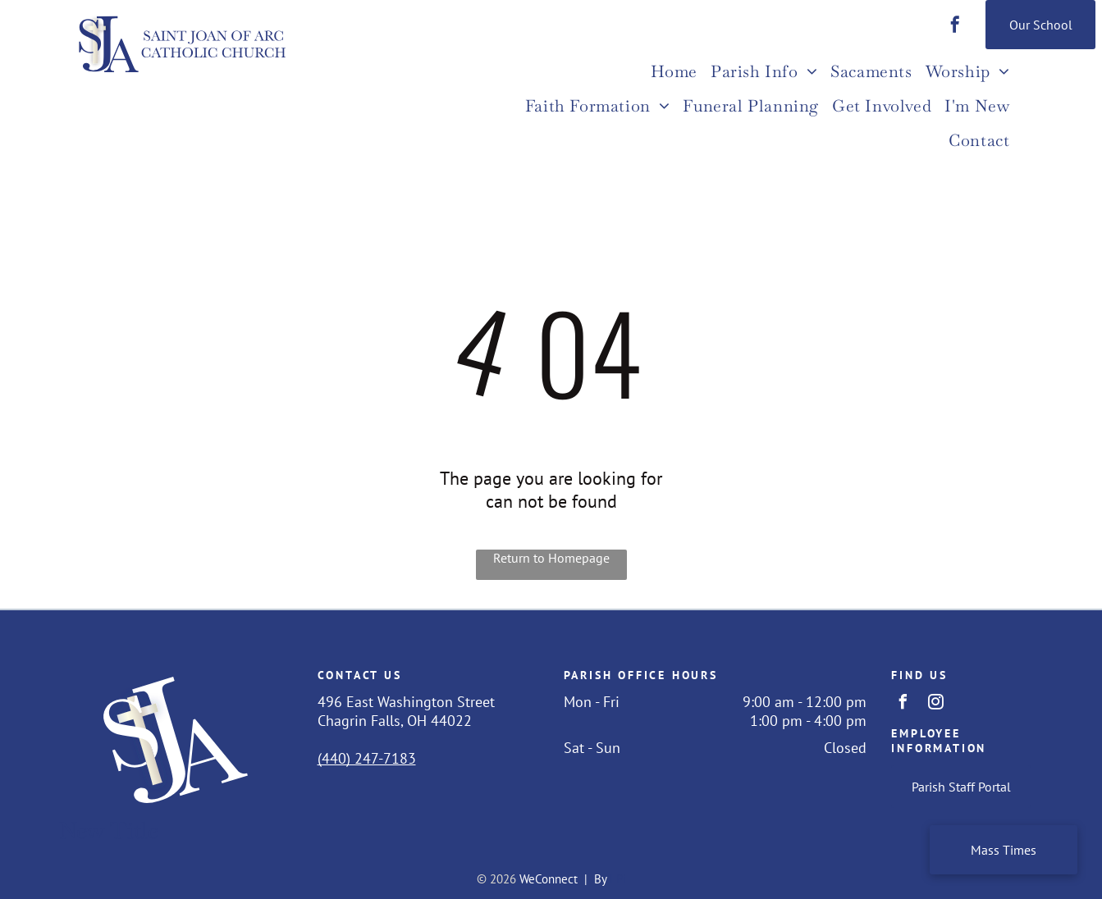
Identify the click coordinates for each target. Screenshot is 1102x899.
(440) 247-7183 (367, 758)
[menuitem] (674, 73)
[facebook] (955, 26)
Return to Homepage (551, 558)
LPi (618, 879)
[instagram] (935, 704)
